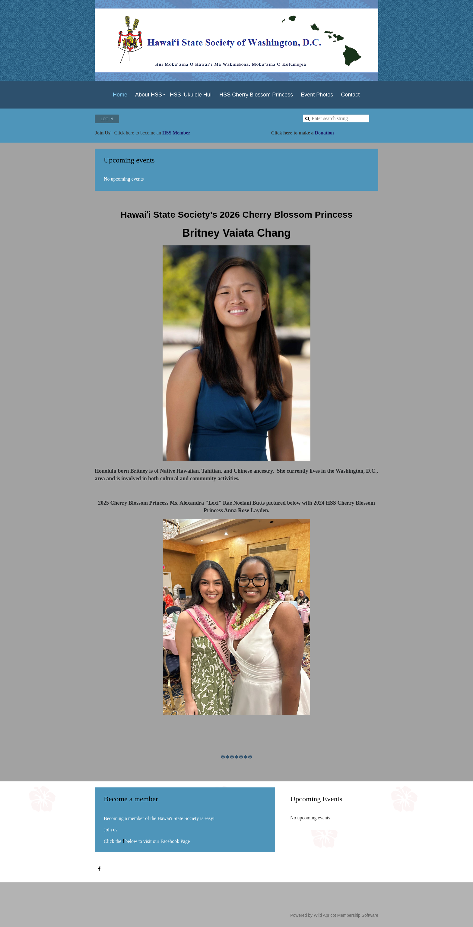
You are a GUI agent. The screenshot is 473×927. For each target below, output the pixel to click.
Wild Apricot (325, 915)
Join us (110, 829)
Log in (107, 119)
